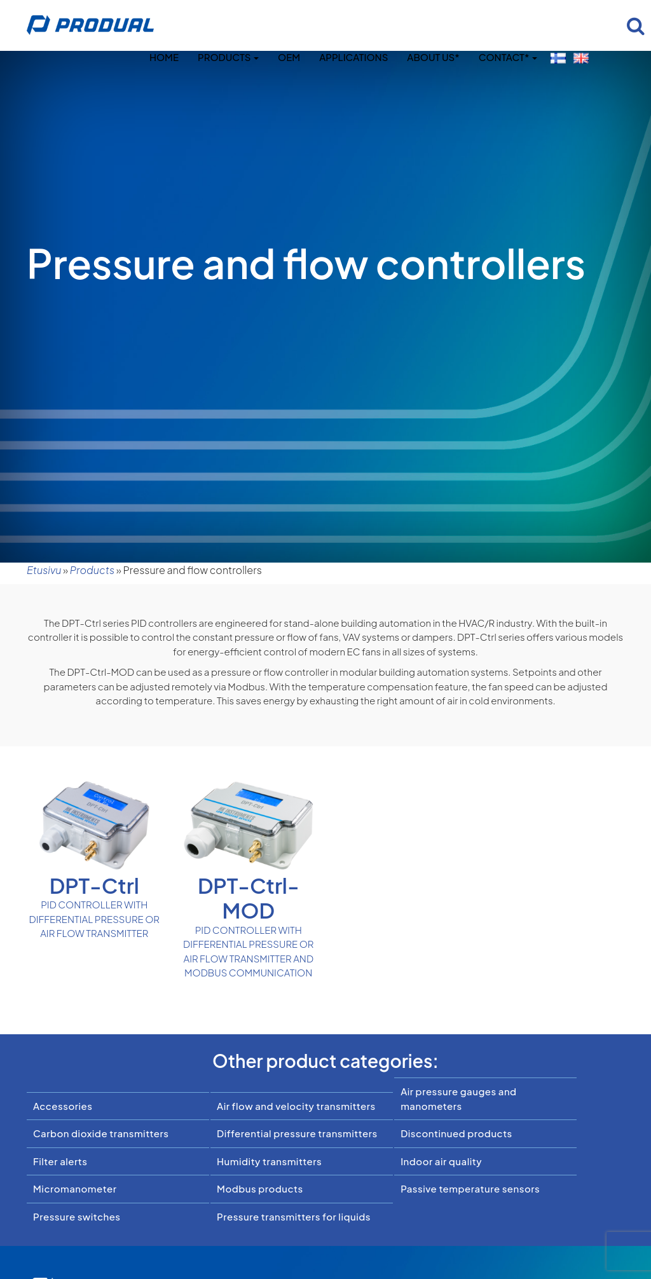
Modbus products (260, 1188)
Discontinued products (456, 1133)
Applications (353, 57)
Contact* (508, 57)
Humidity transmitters (269, 1161)
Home (164, 57)
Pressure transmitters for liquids (294, 1216)
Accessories (62, 1106)
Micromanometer (74, 1188)
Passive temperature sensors (470, 1188)
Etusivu (44, 570)
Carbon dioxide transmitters (100, 1133)
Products (228, 57)
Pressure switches (77, 1216)
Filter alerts (60, 1161)
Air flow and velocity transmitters (296, 1106)
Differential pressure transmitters (297, 1133)
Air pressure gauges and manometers (459, 1098)
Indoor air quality (441, 1161)
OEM (289, 57)
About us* (433, 57)
